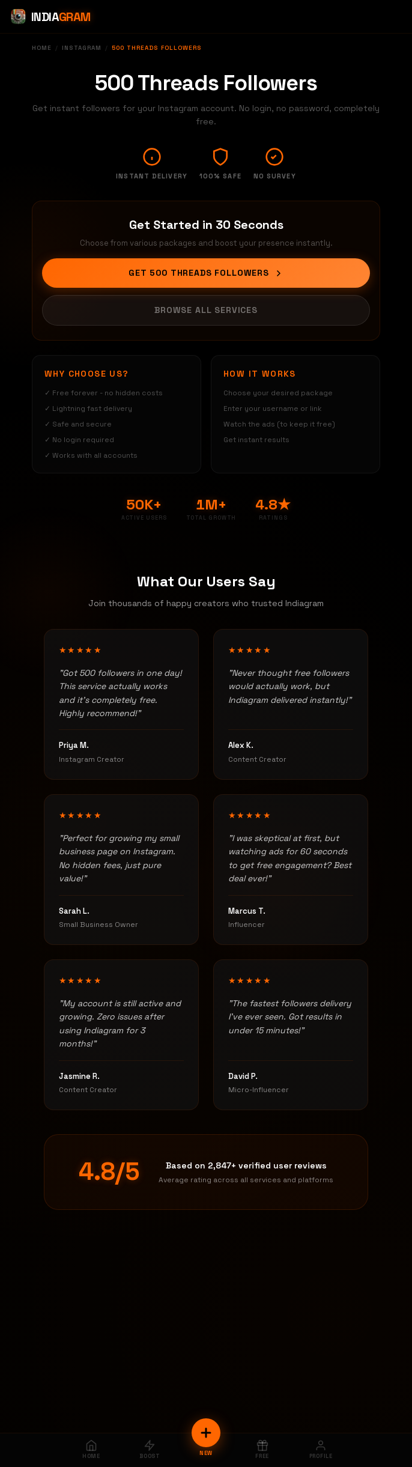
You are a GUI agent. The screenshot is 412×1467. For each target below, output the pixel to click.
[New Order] (206, 1432)
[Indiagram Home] (50, 17)
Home (42, 48)
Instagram (81, 48)
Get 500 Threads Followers (206, 272)
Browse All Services (206, 310)
